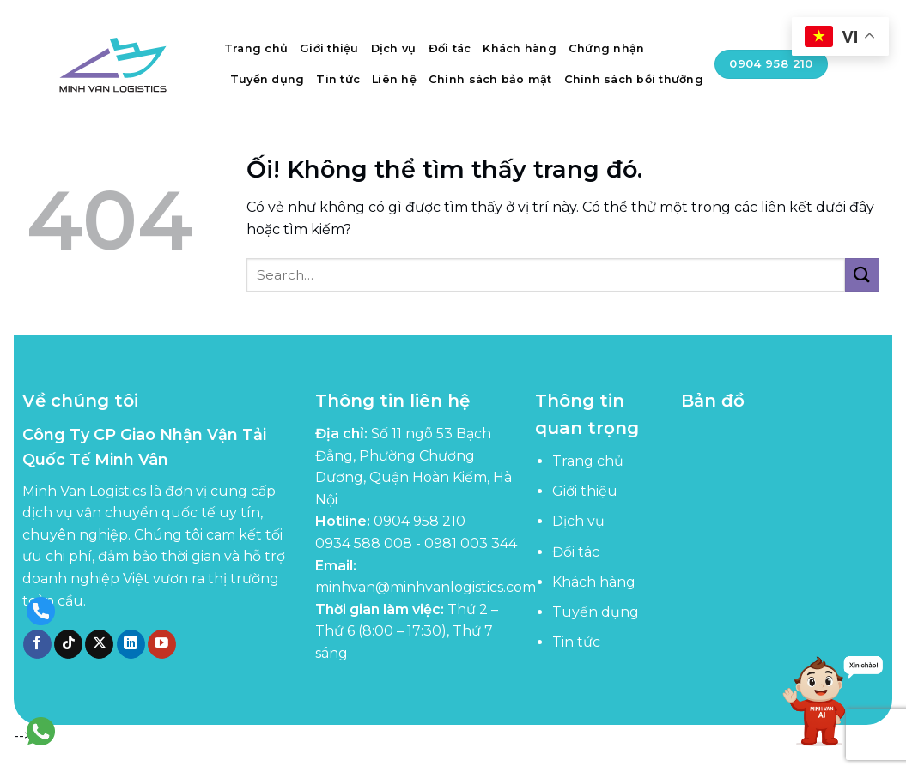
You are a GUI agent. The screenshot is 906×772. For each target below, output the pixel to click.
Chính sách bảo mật (490, 79)
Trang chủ (256, 48)
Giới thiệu (329, 48)
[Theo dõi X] (99, 644)
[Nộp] (862, 275)
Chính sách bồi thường (633, 79)
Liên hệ (394, 79)
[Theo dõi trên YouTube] (162, 644)
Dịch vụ (394, 48)
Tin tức (338, 79)
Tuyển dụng (267, 79)
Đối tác (450, 48)
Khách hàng (519, 48)
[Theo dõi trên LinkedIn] (131, 644)
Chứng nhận (607, 48)
